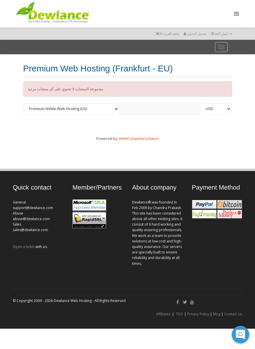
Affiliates (163, 314)
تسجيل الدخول (195, 33)
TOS (179, 314)
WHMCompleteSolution (138, 138)
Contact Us (233, 314)
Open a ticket (24, 246)
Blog (216, 314)
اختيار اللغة (221, 33)
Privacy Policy (198, 314)
